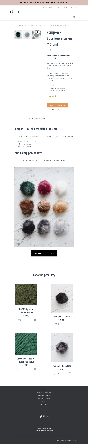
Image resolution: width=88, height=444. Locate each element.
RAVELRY (54, 12)
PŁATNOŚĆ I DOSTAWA (44, 395)
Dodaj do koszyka (56, 105)
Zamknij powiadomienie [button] (60, 2)
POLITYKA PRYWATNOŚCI (44, 393)
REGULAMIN (44, 390)
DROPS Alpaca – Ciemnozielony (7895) (26, 312)
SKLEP (44, 12)
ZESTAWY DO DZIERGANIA (44, 7)
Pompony (38, 25)
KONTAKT (73, 12)
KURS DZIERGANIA (61, 7)
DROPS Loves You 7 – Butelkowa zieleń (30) (26, 361)
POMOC (44, 401)
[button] (38, 32)
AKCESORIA (29, 25)
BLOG (73, 7)
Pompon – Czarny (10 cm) (62, 318)
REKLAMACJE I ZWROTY (44, 398)
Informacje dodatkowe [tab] (36, 118)
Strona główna (19, 25)
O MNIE (64, 12)
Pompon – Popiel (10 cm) (61, 367)
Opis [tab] (18, 118)
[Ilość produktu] (49, 101)
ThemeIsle (75, 440)
